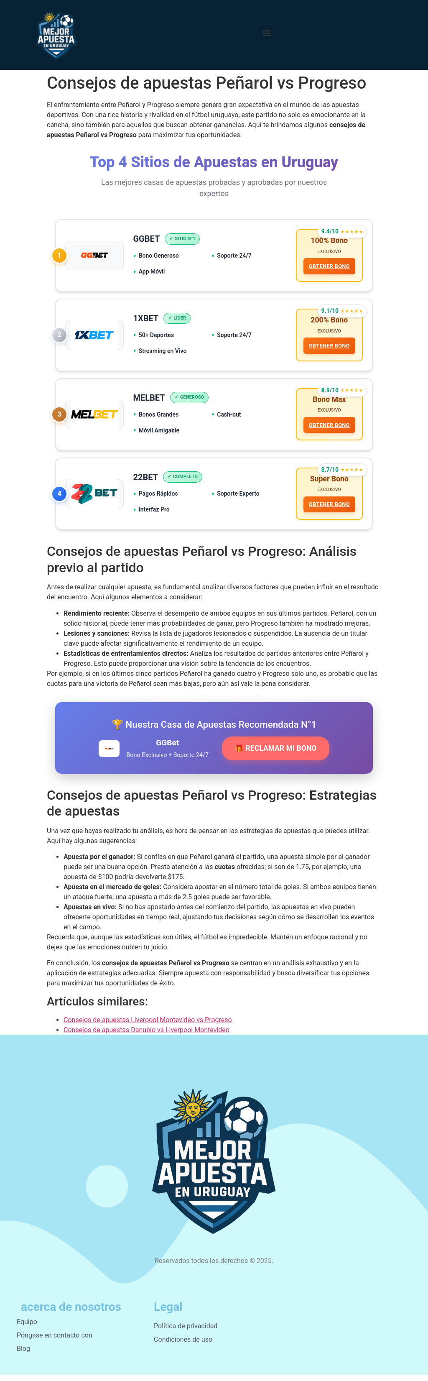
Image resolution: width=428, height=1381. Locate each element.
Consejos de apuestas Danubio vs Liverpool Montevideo (146, 1036)
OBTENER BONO (328, 267)
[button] (266, 33)
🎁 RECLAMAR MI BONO (275, 754)
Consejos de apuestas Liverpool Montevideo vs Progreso (148, 1026)
